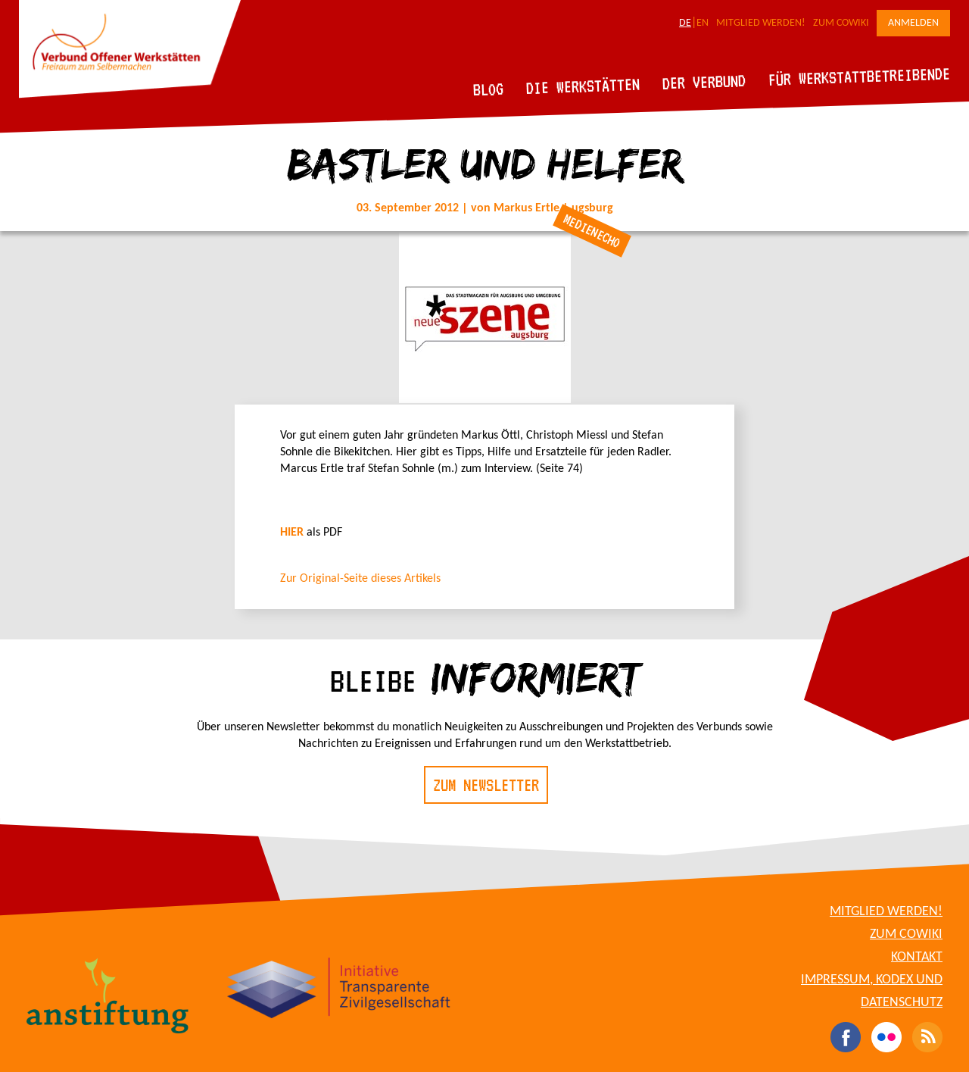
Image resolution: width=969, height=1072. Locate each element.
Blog (488, 89)
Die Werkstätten (583, 86)
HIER (292, 533)
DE (685, 23)
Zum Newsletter (486, 785)
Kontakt (917, 957)
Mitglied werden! (760, 23)
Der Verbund (704, 81)
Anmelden (913, 23)
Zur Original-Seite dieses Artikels (360, 579)
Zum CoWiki (841, 23)
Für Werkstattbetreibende (859, 76)
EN (702, 23)
